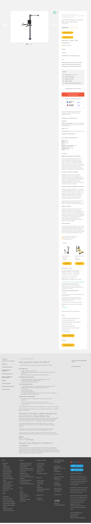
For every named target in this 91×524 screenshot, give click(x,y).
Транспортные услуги (66, 330)
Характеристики (65, 39)
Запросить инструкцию (69, 77)
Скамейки (5, 466)
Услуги (21, 5)
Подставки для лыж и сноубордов (9, 504)
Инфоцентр (13, 6)
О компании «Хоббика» (40, 461)
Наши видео (39, 499)
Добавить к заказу (68, 32)
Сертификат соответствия (70, 75)
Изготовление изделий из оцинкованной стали (71, 318)
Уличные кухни (6, 491)
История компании (40, 464)
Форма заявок (4, 364)
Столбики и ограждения (7, 483)
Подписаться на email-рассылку (76, 474)
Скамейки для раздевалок (8, 509)
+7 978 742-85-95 (42, 5)
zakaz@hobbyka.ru (30, 6)
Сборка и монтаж (23, 495)
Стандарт (64, 51)
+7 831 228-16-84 (41, 6)
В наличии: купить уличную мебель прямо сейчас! (45, 1)
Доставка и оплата (65, 41)
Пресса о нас (39, 472)
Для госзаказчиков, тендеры (7, 367)
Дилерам (18, 5)
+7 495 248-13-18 (29, 4)
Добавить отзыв (68, 345)
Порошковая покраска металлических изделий (70, 328)
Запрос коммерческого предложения (6, 371)
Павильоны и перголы (7, 476)
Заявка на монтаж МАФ (6, 385)
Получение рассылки (6, 392)
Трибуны (4, 481)
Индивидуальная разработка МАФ (68, 320)
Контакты (17, 6)
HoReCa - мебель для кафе (8, 486)
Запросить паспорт (68, 79)
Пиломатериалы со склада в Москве (68, 326)
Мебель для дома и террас (8, 489)
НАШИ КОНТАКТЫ (58, 495)
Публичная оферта (73, 517)
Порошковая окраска (24, 474)
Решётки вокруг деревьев (7, 477)
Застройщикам (40, 488)
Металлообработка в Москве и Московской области (71, 322)
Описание (71, 39)
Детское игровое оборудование (9, 503)
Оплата (21, 491)
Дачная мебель (5, 464)
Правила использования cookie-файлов (77, 518)
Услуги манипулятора (66, 332)
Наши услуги (21, 461)
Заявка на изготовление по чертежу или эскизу (7, 379)
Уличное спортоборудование (8, 479)
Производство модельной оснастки (26, 469)
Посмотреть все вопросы (76, 367)
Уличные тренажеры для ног (76, 65)
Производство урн (40, 491)
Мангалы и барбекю (6, 488)
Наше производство (18, 3)
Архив (4, 493)
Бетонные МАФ (6, 497)
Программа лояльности (74, 515)
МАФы (4, 494)
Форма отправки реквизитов (7, 375)
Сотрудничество (39, 496)
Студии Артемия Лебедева (60, 506)
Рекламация (4, 382)
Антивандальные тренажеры (71, 63)
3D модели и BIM (40, 500)
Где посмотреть (23, 498)
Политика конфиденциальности (76, 513)
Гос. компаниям (40, 485)
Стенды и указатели (7, 484)
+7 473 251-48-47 (41, 4)
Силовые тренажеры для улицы (67, 61)
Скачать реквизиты (68, 336)
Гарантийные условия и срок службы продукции (71, 311)
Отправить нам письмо (67, 239)
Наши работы (14, 5)
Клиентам (21, 488)
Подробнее (64, 308)
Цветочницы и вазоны (7, 471)
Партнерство (38, 478)
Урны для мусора (6, 469)
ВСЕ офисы (35, 6)
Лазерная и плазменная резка (25, 464)
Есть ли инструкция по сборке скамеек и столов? (79, 362)
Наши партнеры (40, 469)
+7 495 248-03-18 (57, 475)
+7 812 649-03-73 (30, 5)
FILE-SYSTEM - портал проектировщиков (73, 93)
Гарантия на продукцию (24, 497)
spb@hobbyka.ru (57, 479)
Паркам (38, 486)
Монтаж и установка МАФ (66, 324)
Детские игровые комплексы (8, 501)
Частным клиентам (40, 481)
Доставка (21, 493)
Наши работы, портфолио (42, 474)
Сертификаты (39, 467)
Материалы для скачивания (25, 500)
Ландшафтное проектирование (26, 481)
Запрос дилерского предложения (8, 388)
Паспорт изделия (68, 73)
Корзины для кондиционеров (8, 511)
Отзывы (76, 39)
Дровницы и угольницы (7, 499)
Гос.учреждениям (40, 483)
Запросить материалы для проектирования (73, 82)
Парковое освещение (7, 474)
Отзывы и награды (40, 471)
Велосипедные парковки (7, 472)
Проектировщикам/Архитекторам (43, 490)
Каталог (13, 3)
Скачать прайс (22, 502)
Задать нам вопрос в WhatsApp (68, 238)
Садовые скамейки (6, 467)
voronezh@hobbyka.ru (58, 491)
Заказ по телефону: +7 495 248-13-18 (69, 237)
